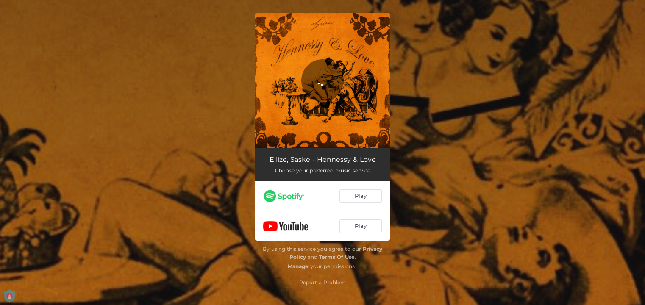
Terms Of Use (337, 257)
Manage (298, 266)
